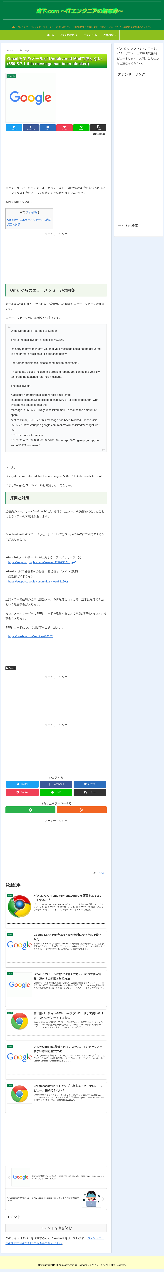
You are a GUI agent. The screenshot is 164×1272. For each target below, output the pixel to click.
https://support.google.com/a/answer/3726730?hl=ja (42, 562)
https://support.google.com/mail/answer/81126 (38, 581)
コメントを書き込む (56, 1231)
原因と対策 (13, 224)
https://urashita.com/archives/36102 (30, 636)
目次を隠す (32, 212)
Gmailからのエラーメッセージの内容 (29, 219)
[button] (98, 127)
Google (10, 668)
